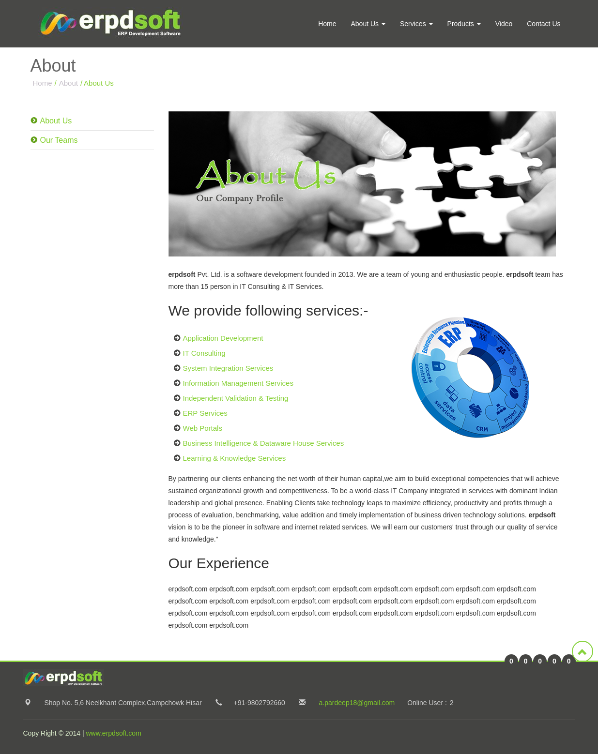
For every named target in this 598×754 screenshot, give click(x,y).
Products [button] (464, 24)
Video (504, 24)
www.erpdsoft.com (113, 733)
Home (327, 24)
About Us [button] (368, 24)
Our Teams (59, 140)
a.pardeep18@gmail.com (357, 703)
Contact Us (543, 24)
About (68, 83)
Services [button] (416, 24)
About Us (56, 121)
